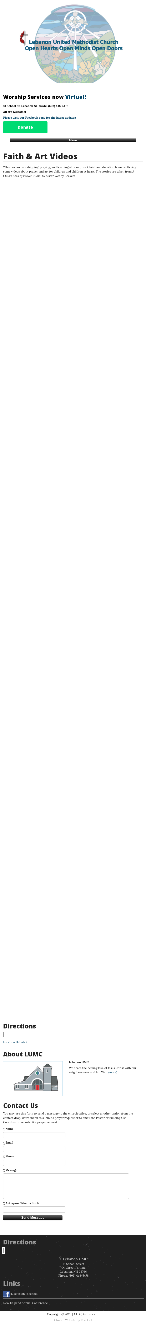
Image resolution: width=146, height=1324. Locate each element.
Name (8, 1129)
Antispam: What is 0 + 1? (21, 1203)
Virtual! (75, 96)
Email (8, 1143)
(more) (112, 1072)
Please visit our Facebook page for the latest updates (39, 117)
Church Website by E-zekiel (73, 1320)
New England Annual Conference (25, 1303)
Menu (73, 140)
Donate (25, 127)
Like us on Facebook (20, 1294)
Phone (8, 1156)
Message (10, 1170)
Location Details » (15, 1042)
